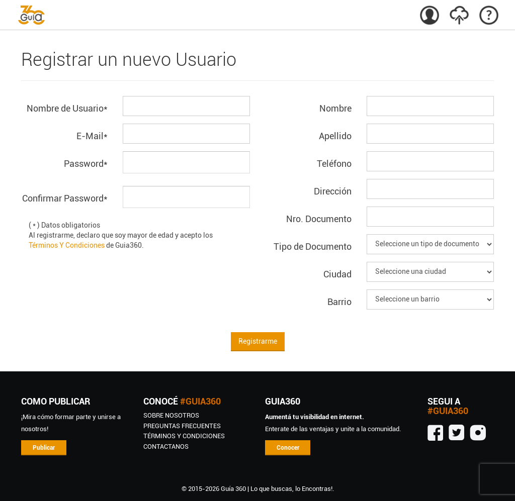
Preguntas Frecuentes (182, 426)
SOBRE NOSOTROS (171, 415)
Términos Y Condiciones (67, 245)
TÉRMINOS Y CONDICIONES (184, 436)
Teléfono (334, 163)
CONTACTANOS (166, 446)
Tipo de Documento (313, 246)
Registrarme (257, 341)
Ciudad (337, 274)
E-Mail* (92, 136)
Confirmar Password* (65, 198)
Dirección (333, 191)
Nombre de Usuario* (67, 108)
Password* (86, 163)
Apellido (335, 136)
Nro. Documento (319, 219)
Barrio (339, 301)
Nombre (335, 108)
